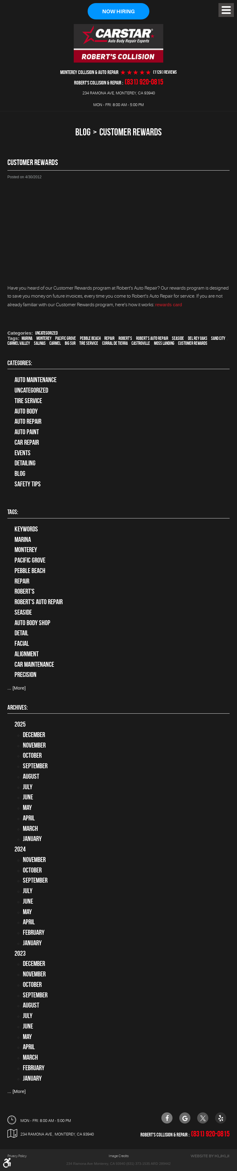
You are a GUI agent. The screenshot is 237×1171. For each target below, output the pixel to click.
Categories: (19, 362)
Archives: (17, 707)
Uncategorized (46, 333)
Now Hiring (118, 11)
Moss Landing (164, 343)
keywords (26, 529)
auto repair (28, 421)
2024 (20, 849)
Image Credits (119, 1156)
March (30, 828)
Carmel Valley (18, 343)
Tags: (12, 511)
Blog (82, 131)
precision (25, 674)
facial (22, 643)
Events (23, 452)
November (34, 745)
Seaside (178, 338)
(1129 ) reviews (165, 72)
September (35, 765)
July (27, 786)
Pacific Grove (65, 338)
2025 (20, 724)
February (33, 932)
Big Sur (70, 343)
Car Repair (27, 442)
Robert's (125, 338)
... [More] (16, 688)
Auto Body (26, 411)
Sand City (218, 338)
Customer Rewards (130, 131)
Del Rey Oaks (197, 338)
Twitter (202, 1118)
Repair (109, 338)
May (27, 807)
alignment (27, 654)
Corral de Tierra (115, 343)
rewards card (168, 304)
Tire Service (88, 343)
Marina (27, 338)
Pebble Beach (90, 338)
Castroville (140, 343)
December (34, 734)
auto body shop (32, 622)
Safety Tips (28, 484)
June (28, 797)
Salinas (40, 343)
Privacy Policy (17, 1156)
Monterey (44, 338)
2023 (20, 953)
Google (184, 1118)
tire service (28, 400)
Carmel (55, 343)
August (31, 776)
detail (21, 633)
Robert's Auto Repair (152, 338)
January (32, 839)
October (32, 755)
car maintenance (34, 664)
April (29, 818)
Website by (210, 1155)
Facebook (167, 1118)
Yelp (220, 1118)
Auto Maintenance (35, 380)
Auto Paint (27, 431)
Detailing (25, 463)
